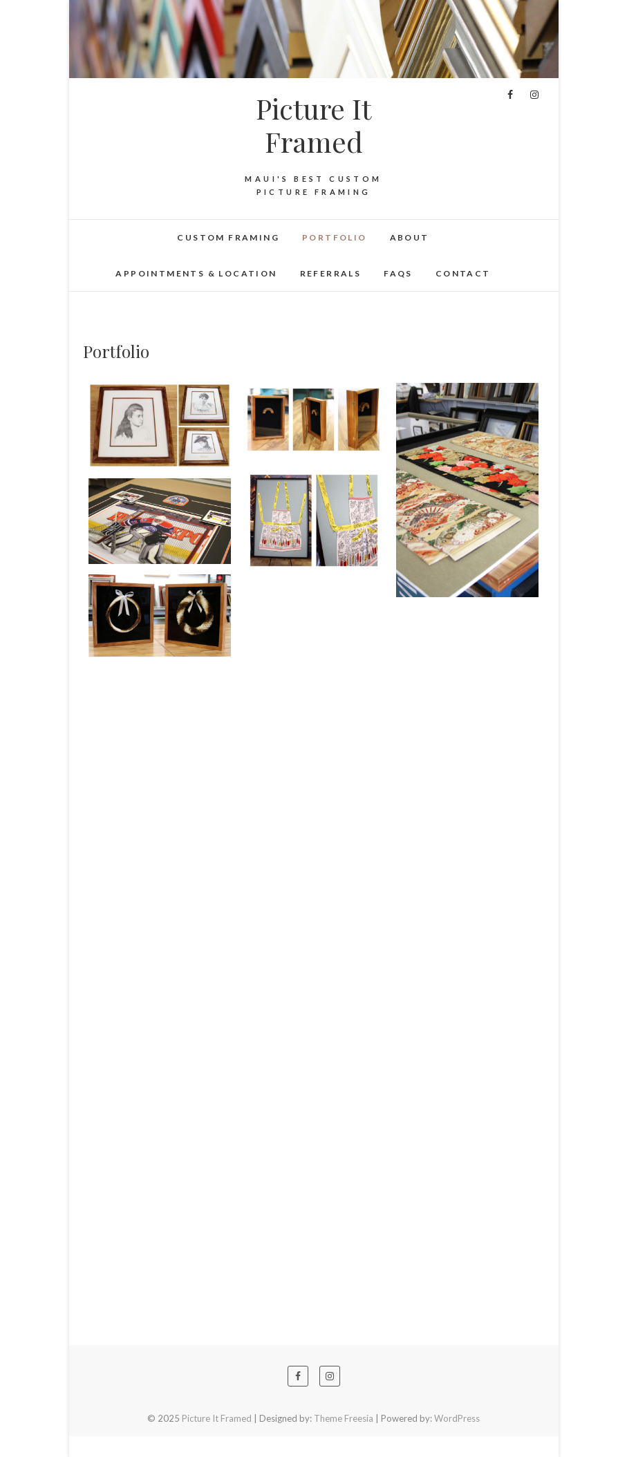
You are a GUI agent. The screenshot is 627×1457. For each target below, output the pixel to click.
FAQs (398, 273)
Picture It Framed (313, 125)
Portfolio (334, 237)
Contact (463, 273)
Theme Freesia (343, 1418)
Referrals (331, 273)
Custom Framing (228, 237)
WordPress (457, 1418)
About (409, 237)
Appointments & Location (196, 273)
